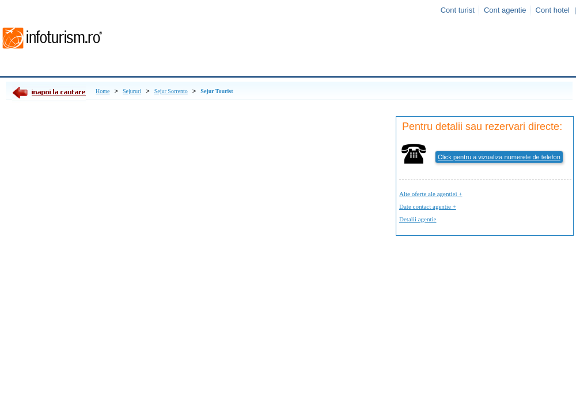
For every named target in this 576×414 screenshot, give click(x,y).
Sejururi (132, 91)
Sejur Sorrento (171, 91)
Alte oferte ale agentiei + (430, 193)
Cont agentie (505, 10)
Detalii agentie (417, 219)
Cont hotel (553, 10)
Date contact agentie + (427, 206)
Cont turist (458, 10)
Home (102, 91)
